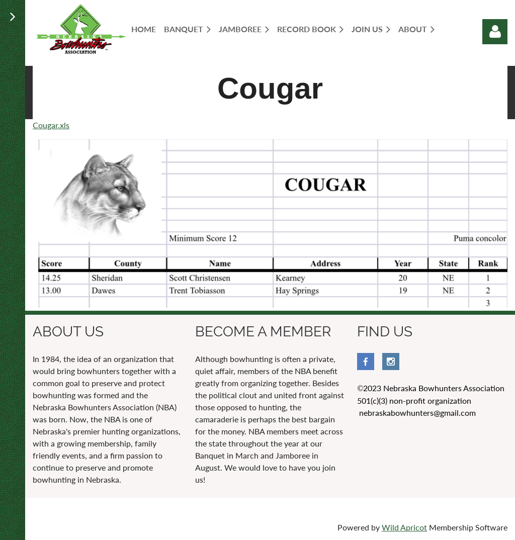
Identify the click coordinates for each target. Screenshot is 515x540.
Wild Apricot (404, 527)
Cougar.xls (51, 125)
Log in (494, 31)
